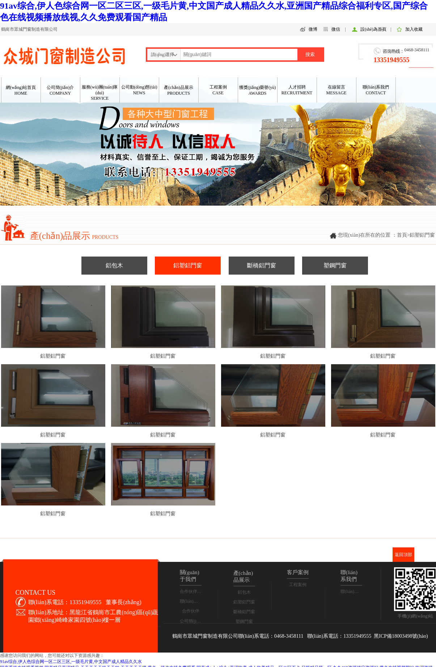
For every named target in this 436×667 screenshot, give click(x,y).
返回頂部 (403, 554)
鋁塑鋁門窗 (187, 265)
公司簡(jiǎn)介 (193, 621)
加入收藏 (414, 29)
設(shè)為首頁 (373, 29)
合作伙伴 (190, 611)
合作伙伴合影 (193, 591)
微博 (313, 29)
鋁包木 (114, 265)
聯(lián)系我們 (193, 601)
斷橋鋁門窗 (261, 265)
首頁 (402, 235)
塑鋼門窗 (335, 265)
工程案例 (297, 584)
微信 (335, 29)
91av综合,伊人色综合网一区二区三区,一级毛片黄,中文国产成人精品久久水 (71, 661)
